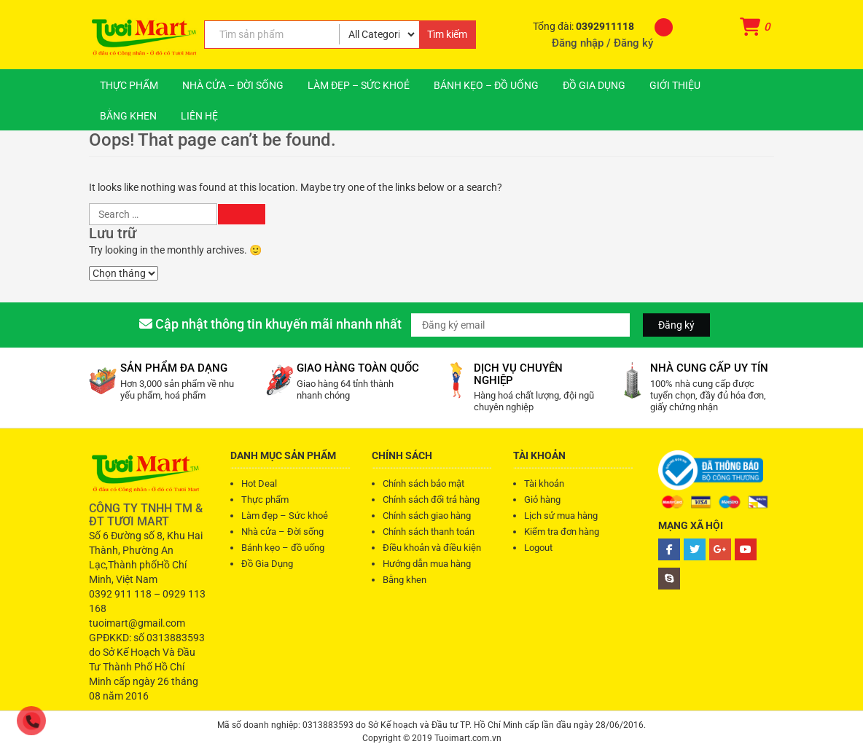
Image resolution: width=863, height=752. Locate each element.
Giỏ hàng (542, 499)
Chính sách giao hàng (427, 515)
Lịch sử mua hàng (561, 515)
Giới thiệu (674, 85)
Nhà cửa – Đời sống (233, 85)
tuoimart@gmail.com (137, 623)
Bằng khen (128, 116)
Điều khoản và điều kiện (432, 547)
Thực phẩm (129, 85)
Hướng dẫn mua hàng (427, 563)
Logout (538, 547)
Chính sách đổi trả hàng (431, 499)
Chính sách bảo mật (423, 483)
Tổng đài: (584, 26)
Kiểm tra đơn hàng (561, 531)
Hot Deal (259, 483)
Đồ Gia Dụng (594, 85)
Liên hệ (199, 116)
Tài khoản (544, 483)
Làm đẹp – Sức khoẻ (359, 85)
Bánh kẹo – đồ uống (486, 85)
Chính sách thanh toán (429, 531)
